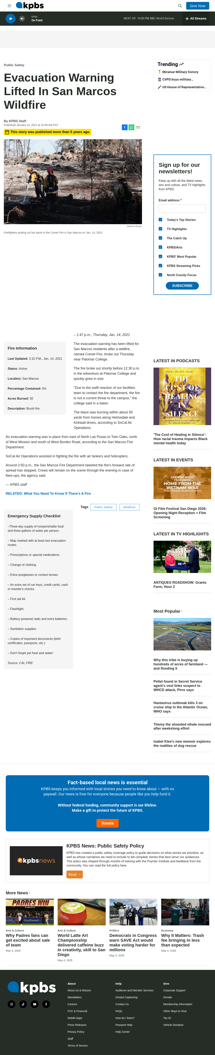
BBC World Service (162, 19)
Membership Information (177, 1004)
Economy (167, 930)
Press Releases (77, 1024)
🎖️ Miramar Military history (178, 72)
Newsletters (75, 997)
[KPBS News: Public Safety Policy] (36, 861)
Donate (107, 823)
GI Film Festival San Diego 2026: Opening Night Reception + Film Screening (180, 513)
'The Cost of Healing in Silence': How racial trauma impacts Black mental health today (181, 439)
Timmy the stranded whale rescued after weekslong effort (182, 727)
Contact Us (122, 1004)
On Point (37, 21)
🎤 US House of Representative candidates (181, 89)
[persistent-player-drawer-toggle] (196, 19)
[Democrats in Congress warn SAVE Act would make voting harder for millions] (134, 912)
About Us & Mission (79, 990)
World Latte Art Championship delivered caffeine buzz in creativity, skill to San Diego (81, 945)
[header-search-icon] (180, 5)
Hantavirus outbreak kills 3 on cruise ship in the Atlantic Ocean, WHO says (181, 707)
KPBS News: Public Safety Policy (105, 846)
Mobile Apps (75, 1018)
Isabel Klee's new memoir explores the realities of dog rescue (182, 744)
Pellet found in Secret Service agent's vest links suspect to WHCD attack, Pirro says (178, 686)
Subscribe (182, 286)
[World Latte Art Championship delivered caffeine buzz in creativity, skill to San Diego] (82, 912)
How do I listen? (125, 1018)
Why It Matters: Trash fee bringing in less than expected (182, 940)
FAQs (118, 1011)
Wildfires (130, 507)
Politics (114, 930)
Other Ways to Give (175, 1011)
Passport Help (123, 1024)
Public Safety (14, 65)
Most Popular (168, 611)
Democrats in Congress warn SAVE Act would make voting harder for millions (133, 942)
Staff (70, 1038)
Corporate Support (174, 990)
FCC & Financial (77, 1011)
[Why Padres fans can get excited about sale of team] (30, 912)
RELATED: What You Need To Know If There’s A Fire (48, 493)
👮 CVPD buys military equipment (174, 81)
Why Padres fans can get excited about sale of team (28, 940)
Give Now (197, 5)
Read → (74, 874)
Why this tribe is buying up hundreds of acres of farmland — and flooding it (181, 664)
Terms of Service (78, 1045)
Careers (72, 1004)
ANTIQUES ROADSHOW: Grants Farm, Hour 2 (180, 585)
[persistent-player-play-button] (10, 19)
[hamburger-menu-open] (9, 6)
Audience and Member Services (134, 990)
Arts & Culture (15, 930)
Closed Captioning (126, 997)
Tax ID (167, 1018)
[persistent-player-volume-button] (22, 19)
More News (18, 892)
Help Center (122, 1031)
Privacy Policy (76, 1031)
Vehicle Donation (173, 1024)
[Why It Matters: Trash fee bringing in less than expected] (185, 912)
